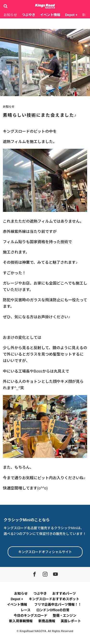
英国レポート (71, 621)
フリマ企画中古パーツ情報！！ (58, 604)
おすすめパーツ (64, 593)
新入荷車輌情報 (21, 621)
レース (25, 610)
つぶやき (28, 15)
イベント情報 (50, 15)
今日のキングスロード (30, 615)
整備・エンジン (64, 615)
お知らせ (10, 15)
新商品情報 (46, 621)
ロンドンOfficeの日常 (52, 610)
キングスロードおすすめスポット (54, 599)
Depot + (71, 15)
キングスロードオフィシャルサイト (45, 552)
